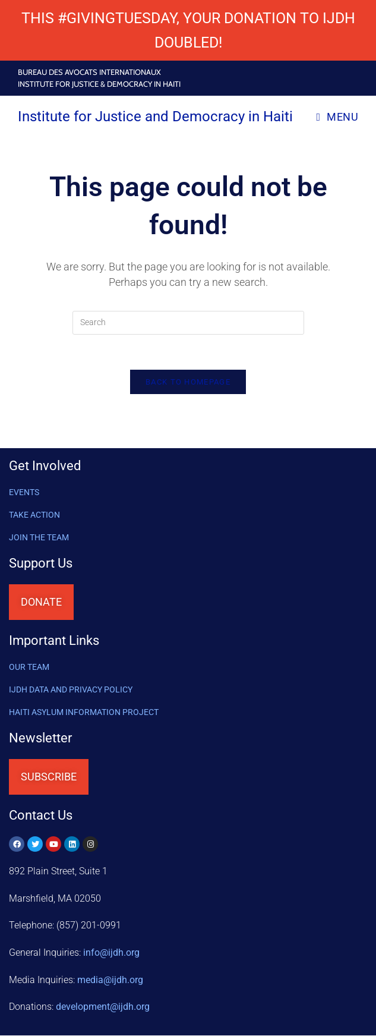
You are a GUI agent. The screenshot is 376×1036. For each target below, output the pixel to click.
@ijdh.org (103, 1007)
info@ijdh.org (111, 953)
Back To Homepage (188, 383)
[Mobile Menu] (337, 117)
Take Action (34, 516)
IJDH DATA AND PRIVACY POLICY (70, 690)
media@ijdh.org (110, 980)
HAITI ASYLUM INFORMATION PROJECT (84, 713)
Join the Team (39, 538)
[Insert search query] (188, 323)
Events (24, 493)
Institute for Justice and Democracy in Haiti (155, 116)
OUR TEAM (29, 668)
